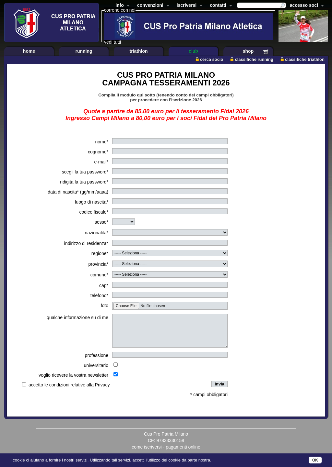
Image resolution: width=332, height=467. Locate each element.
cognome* (98, 151)
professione (96, 355)
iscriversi (188, 6)
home (29, 51)
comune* (99, 274)
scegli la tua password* (85, 171)
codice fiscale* (94, 212)
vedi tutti (112, 42)
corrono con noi (120, 10)
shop (248, 51)
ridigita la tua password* (84, 181)
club (193, 51)
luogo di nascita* (91, 202)
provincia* (98, 264)
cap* (103, 285)
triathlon (139, 51)
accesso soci (305, 6)
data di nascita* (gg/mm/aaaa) (78, 192)
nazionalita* (96, 232)
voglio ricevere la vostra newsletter (73, 375)
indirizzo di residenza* (86, 243)
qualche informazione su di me (77, 317)
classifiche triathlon (302, 59)
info (121, 6)
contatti (219, 6)
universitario (96, 365)
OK (315, 460)
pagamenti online (183, 447)
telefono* (99, 295)
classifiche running (251, 59)
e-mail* (101, 161)
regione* (99, 253)
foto (104, 305)
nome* (101, 141)
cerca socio (209, 59)
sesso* (101, 222)
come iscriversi (147, 447)
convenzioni (152, 6)
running (83, 51)
